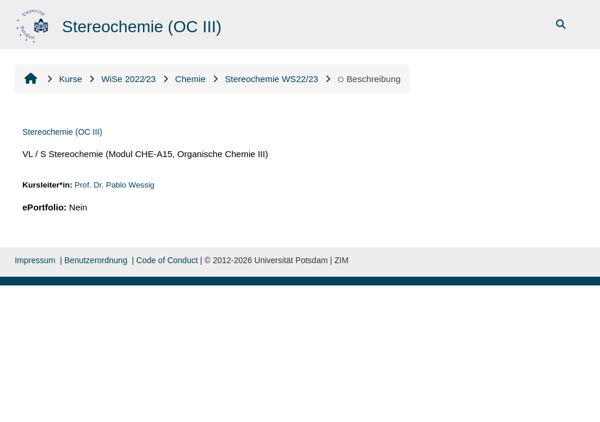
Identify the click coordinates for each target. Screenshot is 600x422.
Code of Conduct (167, 260)
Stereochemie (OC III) (62, 132)
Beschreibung (369, 79)
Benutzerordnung (95, 260)
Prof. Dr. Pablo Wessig (114, 185)
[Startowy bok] (34, 24)
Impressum (35, 260)
